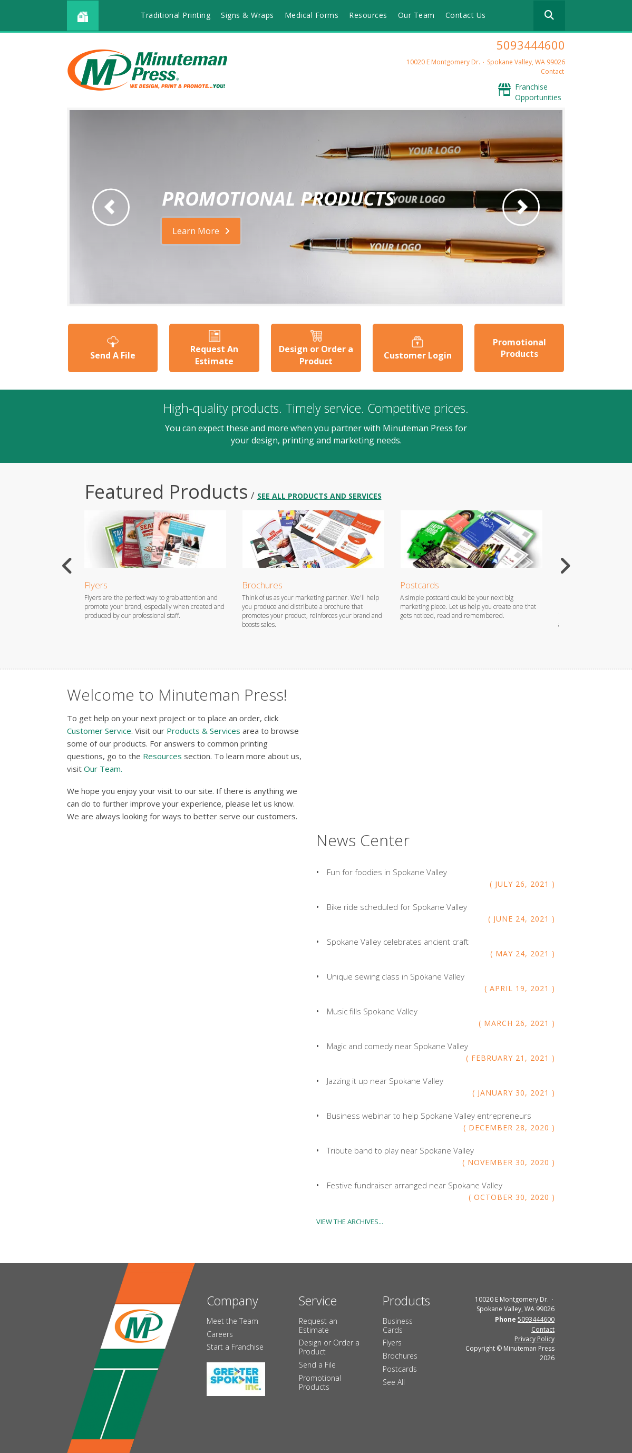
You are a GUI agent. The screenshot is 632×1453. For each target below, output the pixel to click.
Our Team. (103, 768)
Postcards (419, 585)
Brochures (262, 585)
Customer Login (418, 355)
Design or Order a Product (316, 354)
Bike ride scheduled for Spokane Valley (397, 906)
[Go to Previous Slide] (67, 565)
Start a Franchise (235, 1347)
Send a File (317, 1365)
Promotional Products (519, 348)
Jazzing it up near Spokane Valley (385, 1080)
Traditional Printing (175, 15)
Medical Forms (312, 15)
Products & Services (203, 730)
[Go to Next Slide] (564, 565)
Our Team (416, 15)
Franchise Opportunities (538, 92)
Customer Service (99, 730)
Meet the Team (232, 1320)
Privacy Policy (534, 1338)
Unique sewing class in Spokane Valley (395, 976)
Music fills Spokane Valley (372, 1010)
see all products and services (319, 496)
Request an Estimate (318, 1324)
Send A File (112, 355)
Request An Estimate (214, 354)
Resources (368, 15)
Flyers (96, 585)
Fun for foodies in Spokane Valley (387, 871)
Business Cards (398, 1324)
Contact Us (465, 15)
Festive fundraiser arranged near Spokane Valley (414, 1184)
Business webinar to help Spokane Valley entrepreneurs (429, 1115)
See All (394, 1382)
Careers (220, 1334)
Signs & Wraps (247, 15)
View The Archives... (349, 1221)
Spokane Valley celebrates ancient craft (398, 941)
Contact (552, 71)
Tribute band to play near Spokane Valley (400, 1150)
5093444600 (531, 45)
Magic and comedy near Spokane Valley (397, 1045)
